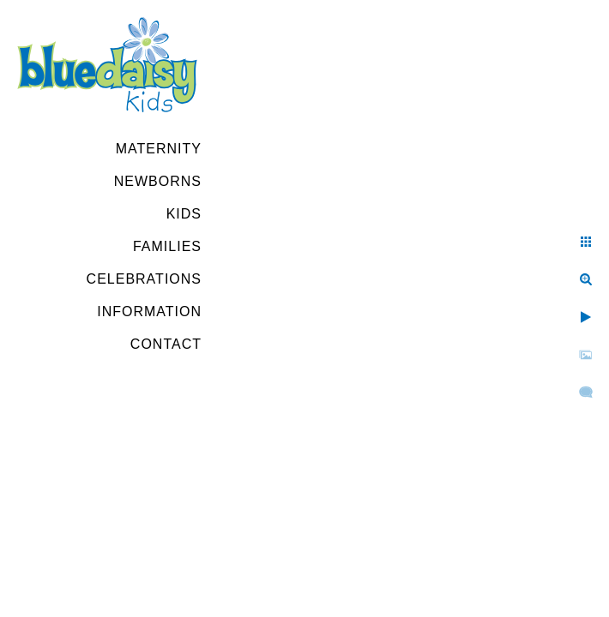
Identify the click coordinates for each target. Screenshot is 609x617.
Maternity (159, 148)
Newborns (158, 181)
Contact (166, 344)
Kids (184, 214)
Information (149, 311)
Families (167, 246)
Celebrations (144, 279)
